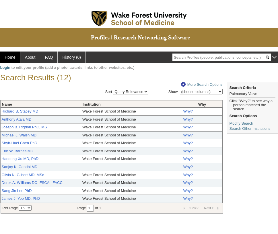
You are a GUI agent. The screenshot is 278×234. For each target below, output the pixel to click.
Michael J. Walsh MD (19, 135)
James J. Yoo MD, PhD (21, 198)
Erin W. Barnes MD (18, 151)
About (30, 57)
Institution (92, 104)
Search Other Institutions (250, 128)
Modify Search (241, 123)
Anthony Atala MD (17, 119)
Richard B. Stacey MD (20, 111)
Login (5, 67)
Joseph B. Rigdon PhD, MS (24, 127)
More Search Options (202, 84)
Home (10, 57)
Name (7, 104)
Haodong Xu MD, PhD (20, 159)
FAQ (49, 57)
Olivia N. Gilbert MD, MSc (23, 175)
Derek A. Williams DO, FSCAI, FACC (32, 182)
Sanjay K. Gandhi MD (20, 167)
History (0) (71, 57)
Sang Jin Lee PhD (17, 191)
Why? (188, 111)
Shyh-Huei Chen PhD (19, 143)
